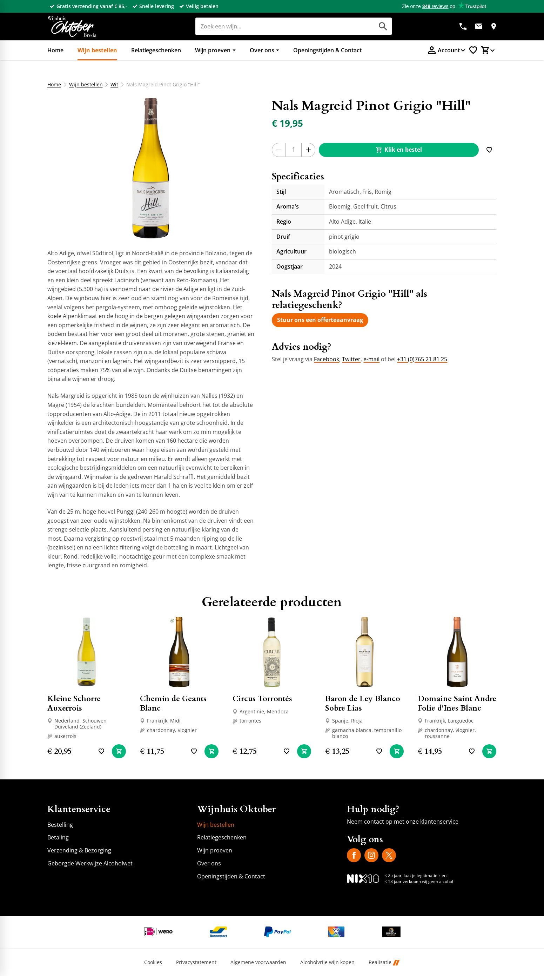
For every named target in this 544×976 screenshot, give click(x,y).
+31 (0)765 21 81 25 (422, 359)
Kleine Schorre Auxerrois (74, 703)
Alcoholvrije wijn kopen (327, 962)
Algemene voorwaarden (258, 962)
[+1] (308, 150)
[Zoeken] (276, 26)
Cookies (153, 962)
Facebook (326, 359)
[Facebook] (354, 855)
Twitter (351, 359)
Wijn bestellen (86, 84)
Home (54, 84)
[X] (389, 855)
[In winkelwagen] (119, 751)
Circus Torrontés (262, 698)
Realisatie (384, 962)
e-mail (371, 359)
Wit (115, 84)
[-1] (279, 150)
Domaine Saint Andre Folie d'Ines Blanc (457, 703)
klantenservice (439, 821)
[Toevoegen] (489, 150)
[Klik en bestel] (399, 150)
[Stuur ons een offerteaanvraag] (320, 320)
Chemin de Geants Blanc (173, 703)
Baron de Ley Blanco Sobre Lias (362, 703)
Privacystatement (196, 962)
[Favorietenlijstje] (473, 50)
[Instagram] (371, 855)
